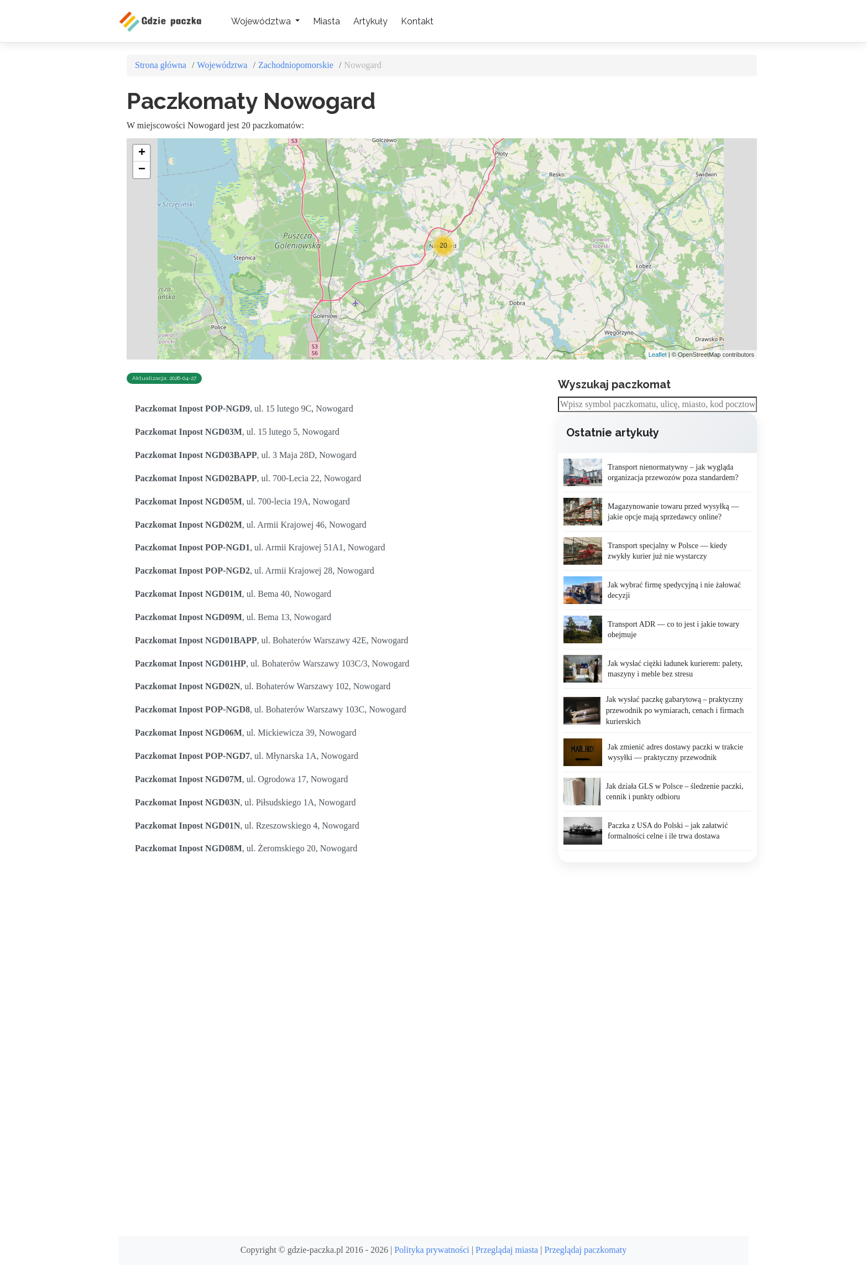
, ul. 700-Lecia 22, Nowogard (248, 478)
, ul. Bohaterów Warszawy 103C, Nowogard (270, 709)
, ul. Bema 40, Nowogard (233, 593)
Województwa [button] (262, 21)
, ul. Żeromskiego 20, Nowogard (246, 848)
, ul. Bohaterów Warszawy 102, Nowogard (262, 686)
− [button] (141, 170)
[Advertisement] (641, 1049)
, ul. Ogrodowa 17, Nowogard (241, 779)
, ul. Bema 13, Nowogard (233, 617)
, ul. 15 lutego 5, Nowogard (237, 431)
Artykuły (370, 21)
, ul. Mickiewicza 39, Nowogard (245, 732)
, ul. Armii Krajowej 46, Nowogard (251, 524)
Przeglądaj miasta (507, 1249)
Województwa (222, 65)
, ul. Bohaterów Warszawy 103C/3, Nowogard (272, 663)
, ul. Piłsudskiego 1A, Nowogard (245, 802)
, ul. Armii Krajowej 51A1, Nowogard (260, 547)
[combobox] (657, 405)
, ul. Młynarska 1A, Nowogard (246, 756)
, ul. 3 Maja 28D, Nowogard (246, 455)
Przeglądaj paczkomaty (585, 1249)
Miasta (326, 21)
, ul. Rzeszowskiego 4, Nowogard (247, 825)
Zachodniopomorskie (295, 65)
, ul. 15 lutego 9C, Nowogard (244, 408)
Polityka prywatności (431, 1249)
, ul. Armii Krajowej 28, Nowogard (254, 570)
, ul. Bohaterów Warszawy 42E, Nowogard (271, 640)
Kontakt (417, 21)
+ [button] (141, 153)
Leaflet (658, 354)
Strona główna (160, 65)
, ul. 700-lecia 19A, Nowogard (242, 501)
